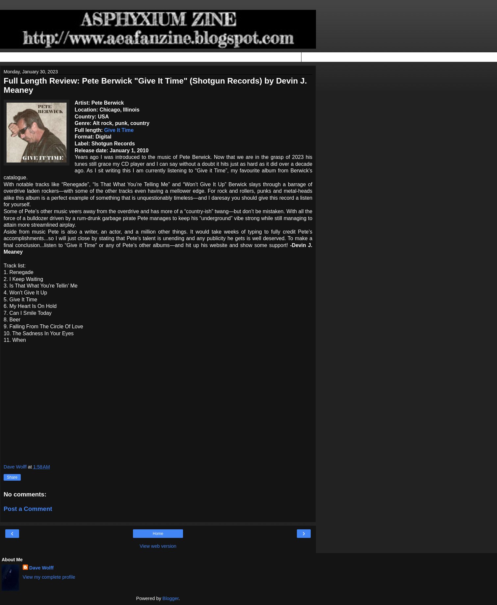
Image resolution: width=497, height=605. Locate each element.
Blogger (171, 598)
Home (158, 533)
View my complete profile (49, 577)
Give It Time (119, 130)
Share (12, 477)
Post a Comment (28, 508)
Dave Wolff (41, 567)
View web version (158, 546)
